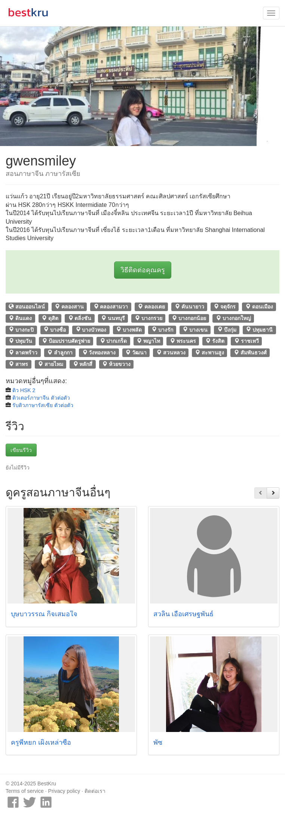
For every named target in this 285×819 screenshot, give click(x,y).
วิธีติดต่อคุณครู (142, 270)
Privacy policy (64, 791)
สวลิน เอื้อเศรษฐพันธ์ (183, 614)
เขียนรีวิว (21, 450)
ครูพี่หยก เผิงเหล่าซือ (41, 742)
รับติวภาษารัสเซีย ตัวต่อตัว (42, 405)
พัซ (157, 742)
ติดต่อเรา (95, 791)
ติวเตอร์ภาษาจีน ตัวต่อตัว (41, 398)
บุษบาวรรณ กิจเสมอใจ (44, 614)
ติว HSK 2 (23, 390)
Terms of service (25, 791)
